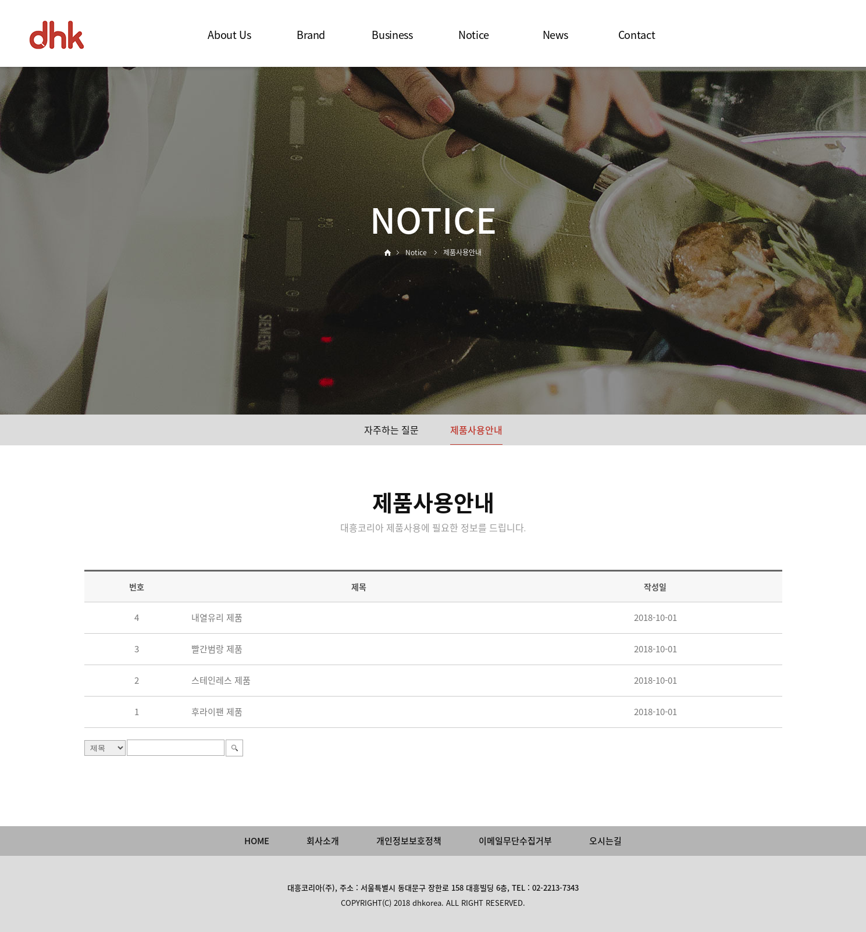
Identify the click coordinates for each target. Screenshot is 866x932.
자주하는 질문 (391, 430)
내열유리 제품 (217, 617)
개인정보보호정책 (408, 840)
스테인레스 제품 (221, 680)
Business (392, 34)
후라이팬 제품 (217, 711)
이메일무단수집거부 (515, 840)
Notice (473, 34)
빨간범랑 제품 (217, 648)
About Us (229, 34)
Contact (636, 34)
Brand (311, 34)
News (555, 34)
